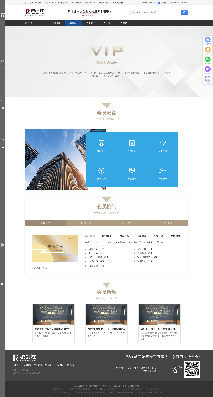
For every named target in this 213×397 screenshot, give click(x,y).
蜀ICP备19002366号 (131, 386)
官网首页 (2, 15)
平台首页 (56, 23)
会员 (2, 61)
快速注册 (152, 3)
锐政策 (90, 23)
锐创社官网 (49, 3)
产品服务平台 (62, 3)
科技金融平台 (90, 3)
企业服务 (73, 23)
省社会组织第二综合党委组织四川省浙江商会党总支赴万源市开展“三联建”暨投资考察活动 (159, 329)
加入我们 (49, 365)
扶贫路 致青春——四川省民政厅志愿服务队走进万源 (106, 329)
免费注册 (120, 368)
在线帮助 (70, 365)
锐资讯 (124, 23)
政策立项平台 (118, 3)
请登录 (144, 3)
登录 (129, 368)
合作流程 (27, 365)
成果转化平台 (76, 3)
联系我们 (38, 365)
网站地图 (59, 365)
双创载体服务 (104, 3)
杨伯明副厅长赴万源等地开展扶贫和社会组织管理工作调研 (53, 329)
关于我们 (16, 365)
